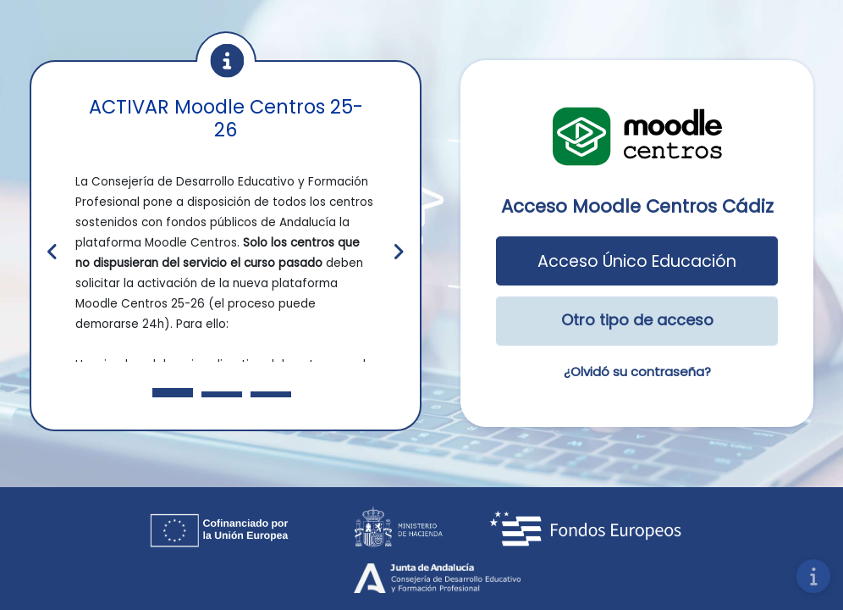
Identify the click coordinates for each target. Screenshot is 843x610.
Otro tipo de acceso (637, 319)
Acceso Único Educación (636, 261)
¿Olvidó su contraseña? (637, 371)
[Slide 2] (221, 394)
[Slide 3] (271, 394)
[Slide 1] (172, 392)
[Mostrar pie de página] (813, 576)
